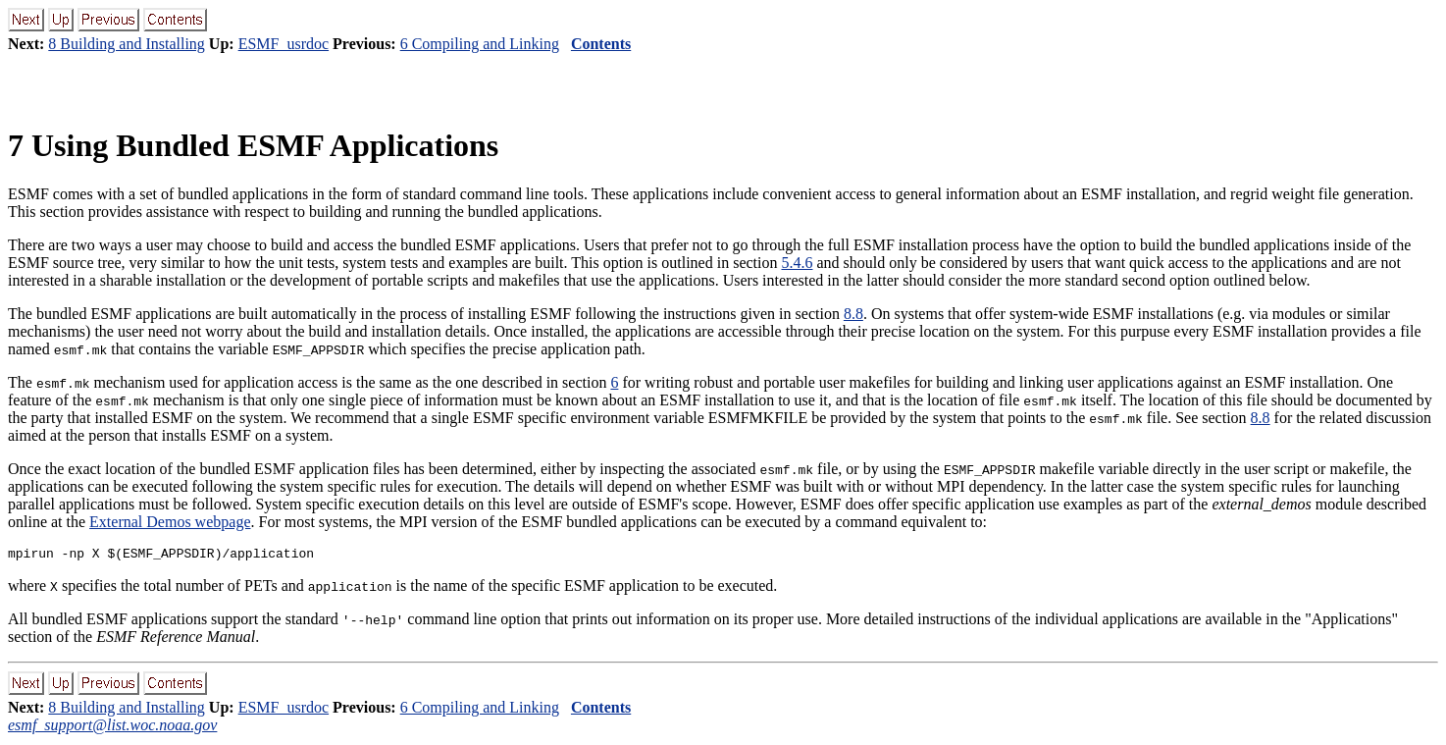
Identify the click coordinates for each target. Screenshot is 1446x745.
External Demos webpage (169, 521)
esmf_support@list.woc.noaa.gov (112, 727)
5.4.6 (796, 262)
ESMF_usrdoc (283, 43)
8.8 (853, 313)
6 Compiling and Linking (479, 43)
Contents (601, 43)
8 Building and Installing (126, 43)
